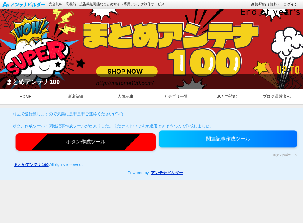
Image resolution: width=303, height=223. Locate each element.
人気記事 (125, 96)
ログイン (290, 4)
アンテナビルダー (167, 172)
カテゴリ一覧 (176, 96)
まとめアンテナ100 (31, 164)
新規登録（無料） (266, 4)
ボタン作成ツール (285, 155)
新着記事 (76, 96)
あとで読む (227, 96)
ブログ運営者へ (276, 96)
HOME (25, 96)
